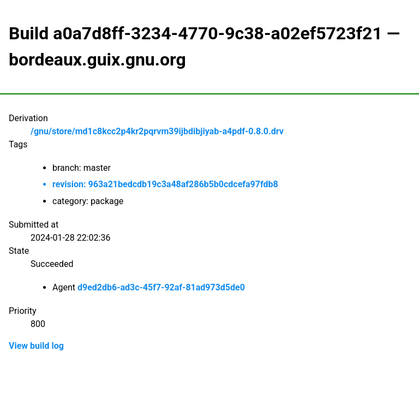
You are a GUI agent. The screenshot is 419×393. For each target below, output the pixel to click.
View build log (36, 346)
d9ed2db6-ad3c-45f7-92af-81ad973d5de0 (161, 287)
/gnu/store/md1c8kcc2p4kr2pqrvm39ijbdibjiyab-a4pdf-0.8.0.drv (157, 131)
